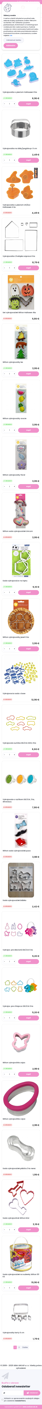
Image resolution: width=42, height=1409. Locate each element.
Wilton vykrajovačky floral (14, 475)
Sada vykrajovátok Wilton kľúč (16, 1218)
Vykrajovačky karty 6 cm (13, 1333)
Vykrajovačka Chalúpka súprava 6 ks (19, 256)
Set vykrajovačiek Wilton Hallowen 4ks (19, 312)
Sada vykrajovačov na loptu (15, 581)
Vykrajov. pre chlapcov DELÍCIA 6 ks (18, 1006)
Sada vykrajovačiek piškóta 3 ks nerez (19, 1168)
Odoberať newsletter (16, 1386)
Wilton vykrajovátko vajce (14, 1119)
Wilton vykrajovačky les (13, 362)
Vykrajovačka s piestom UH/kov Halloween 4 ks (16, 206)
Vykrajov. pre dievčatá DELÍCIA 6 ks (18, 950)
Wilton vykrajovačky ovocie (14, 418)
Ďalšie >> (25, 1347)
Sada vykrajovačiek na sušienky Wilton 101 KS (21, 1275)
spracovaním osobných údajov (26, 1398)
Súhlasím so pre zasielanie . (21, 1399)
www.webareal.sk (30, 1407)
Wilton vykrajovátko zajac (14, 1063)
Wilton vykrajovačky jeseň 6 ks (16, 637)
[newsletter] (32, 1392)
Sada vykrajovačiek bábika (14, 900)
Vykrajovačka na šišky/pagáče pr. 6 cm (20, 148)
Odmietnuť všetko (13, 40)
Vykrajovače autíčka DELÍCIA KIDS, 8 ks (19, 743)
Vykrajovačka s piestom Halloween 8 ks (20, 92)
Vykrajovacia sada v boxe (14, 693)
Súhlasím (10, 45)
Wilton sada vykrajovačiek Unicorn (18, 531)
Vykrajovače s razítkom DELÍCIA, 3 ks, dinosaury (19, 800)
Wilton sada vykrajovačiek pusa (17, 851)
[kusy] (9, 103)
